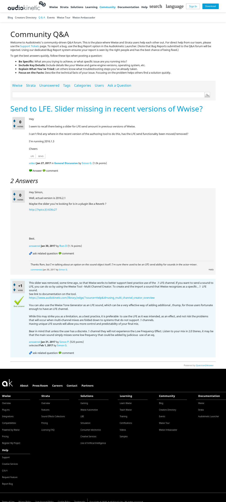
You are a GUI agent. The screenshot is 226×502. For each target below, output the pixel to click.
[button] (156, 6)
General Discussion (66, 163)
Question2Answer (205, 365)
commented (36, 269)
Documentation (128, 7)
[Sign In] (193, 6)
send (40, 156)
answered (34, 246)
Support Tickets (29, 46)
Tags (66, 85)
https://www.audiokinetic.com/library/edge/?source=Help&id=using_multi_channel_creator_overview (92, 298)
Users (99, 85)
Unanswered (49, 85)
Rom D (63, 246)
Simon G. (87, 163)
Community (107, 7)
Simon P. (64, 342)
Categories (82, 85)
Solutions (77, 7)
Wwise (53, 7)
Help (144, 7)
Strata (64, 7)
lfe (32, 156)
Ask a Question (119, 85)
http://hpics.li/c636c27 (43, 209)
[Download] (210, 6)
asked (32, 163)
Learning (91, 7)
